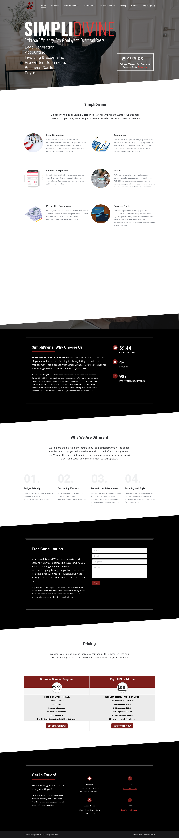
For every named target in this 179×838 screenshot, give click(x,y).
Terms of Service (149, 835)
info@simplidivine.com (129, 810)
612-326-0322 (130, 788)
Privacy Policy (138, 835)
